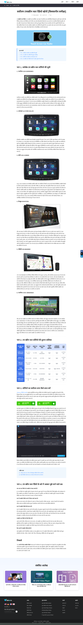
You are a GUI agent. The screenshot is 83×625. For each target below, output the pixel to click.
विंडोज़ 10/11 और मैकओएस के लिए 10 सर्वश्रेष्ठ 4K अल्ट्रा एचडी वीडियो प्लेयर (41, 585)
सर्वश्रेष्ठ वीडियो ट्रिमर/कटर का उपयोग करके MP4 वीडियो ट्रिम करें (67, 585)
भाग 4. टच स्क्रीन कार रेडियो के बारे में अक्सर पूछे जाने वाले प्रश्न (31, 58)
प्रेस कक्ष (63, 610)
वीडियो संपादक (29, 615)
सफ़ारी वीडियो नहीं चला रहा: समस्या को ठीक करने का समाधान (31, 474)
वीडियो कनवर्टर (29, 603)
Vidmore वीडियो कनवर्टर (22, 392)
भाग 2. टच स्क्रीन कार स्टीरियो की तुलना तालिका (29, 54)
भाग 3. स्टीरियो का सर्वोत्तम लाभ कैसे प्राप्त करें (28, 56)
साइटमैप (63, 612)
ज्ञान (10, 5)
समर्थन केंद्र (77, 603)
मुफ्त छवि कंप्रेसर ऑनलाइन (46, 612)
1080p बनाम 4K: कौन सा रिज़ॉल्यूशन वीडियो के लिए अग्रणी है (31, 472)
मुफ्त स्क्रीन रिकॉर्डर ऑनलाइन (46, 603)
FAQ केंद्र (76, 605)
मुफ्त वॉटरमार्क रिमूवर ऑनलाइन (47, 607)
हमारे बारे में (64, 603)
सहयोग (77, 1)
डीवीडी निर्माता (29, 610)
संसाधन (73, 1)
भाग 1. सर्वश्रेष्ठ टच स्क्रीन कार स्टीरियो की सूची (28, 52)
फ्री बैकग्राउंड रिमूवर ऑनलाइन (46, 610)
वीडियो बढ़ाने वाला (30, 612)
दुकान (62, 1)
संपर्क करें (63, 605)
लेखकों (63, 607)
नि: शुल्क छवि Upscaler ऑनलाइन (47, 615)
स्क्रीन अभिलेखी (29, 605)
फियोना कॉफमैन (35, 15)
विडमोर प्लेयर (29, 607)
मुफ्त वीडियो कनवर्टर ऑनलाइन (47, 605)
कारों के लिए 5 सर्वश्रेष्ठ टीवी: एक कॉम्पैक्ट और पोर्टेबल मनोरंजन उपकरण (15, 585)
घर (4, 5)
